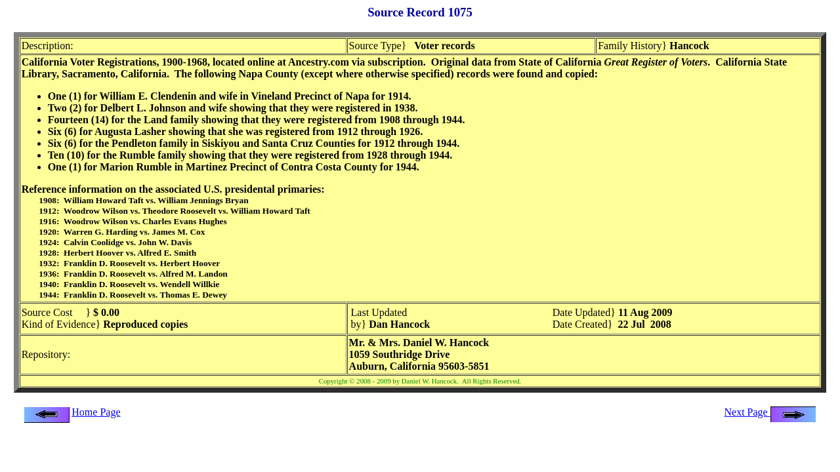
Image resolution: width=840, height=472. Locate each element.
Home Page (96, 412)
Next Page (770, 412)
